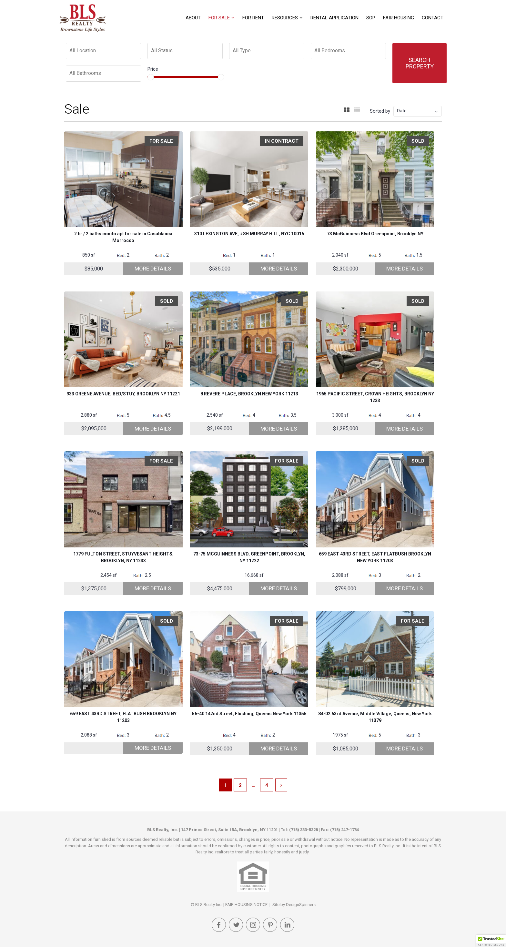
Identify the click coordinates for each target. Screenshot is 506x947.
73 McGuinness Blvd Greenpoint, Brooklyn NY (375, 233)
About (193, 18)
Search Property (420, 63)
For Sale (219, 18)
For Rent (253, 18)
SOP (370, 18)
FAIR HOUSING (398, 18)
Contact (432, 18)
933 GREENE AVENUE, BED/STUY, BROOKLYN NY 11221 (123, 393)
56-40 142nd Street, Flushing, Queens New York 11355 (249, 713)
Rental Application (334, 18)
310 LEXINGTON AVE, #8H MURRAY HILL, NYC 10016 (249, 233)
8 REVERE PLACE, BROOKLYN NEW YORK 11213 (249, 393)
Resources (285, 18)
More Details (153, 268)
